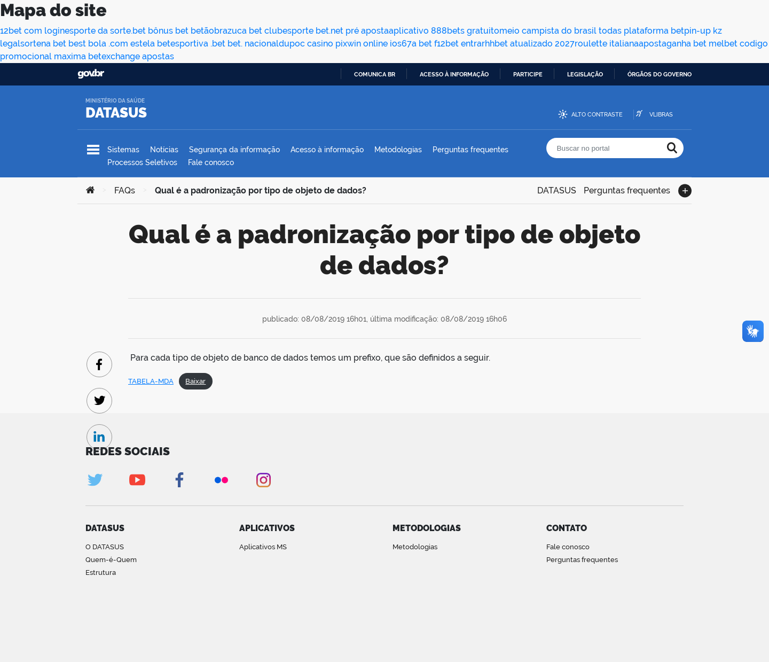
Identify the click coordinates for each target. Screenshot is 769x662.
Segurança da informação (234, 149)
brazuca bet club (248, 31)
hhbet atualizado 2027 (530, 43)
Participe (528, 74)
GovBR (90, 74)
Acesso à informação (454, 74)
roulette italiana (607, 43)
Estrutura (100, 572)
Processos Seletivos (142, 162)
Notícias (164, 149)
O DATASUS (104, 547)
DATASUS (116, 113)
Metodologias (398, 149)
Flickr (221, 480)
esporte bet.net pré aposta (336, 31)
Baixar (195, 381)
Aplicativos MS (263, 547)
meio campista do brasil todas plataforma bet (591, 31)
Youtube (137, 480)
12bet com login (32, 31)
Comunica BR (374, 74)
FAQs (124, 190)
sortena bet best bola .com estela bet (95, 43)
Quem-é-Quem (111, 560)
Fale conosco (211, 162)
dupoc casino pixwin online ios (340, 43)
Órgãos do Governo (659, 74)
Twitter (94, 480)
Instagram (263, 480)
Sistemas (123, 149)
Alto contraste (597, 114)
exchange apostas (137, 56)
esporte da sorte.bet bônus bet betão (139, 31)
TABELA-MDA (151, 381)
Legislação (585, 74)
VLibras (661, 114)
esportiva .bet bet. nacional (224, 43)
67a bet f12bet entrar (443, 43)
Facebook (179, 480)
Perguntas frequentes (470, 149)
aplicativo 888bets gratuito (444, 31)
